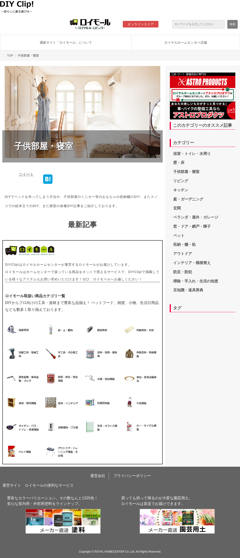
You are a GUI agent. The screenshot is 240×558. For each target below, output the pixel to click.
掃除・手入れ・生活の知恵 (195, 281)
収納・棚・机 (184, 244)
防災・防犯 (182, 272)
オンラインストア (141, 24)
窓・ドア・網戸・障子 (192, 226)
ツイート (26, 174)
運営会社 (97, 476)
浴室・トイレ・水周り (192, 154)
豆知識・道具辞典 (188, 290)
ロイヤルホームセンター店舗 (185, 42)
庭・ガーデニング (188, 199)
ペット (178, 236)
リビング (180, 181)
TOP (10, 55)
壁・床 (178, 163)
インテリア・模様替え (192, 263)
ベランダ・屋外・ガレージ (195, 217)
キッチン (180, 190)
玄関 (177, 208)
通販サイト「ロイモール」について (66, 42)
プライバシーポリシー (132, 476)
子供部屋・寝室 (186, 172)
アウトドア (182, 254)
